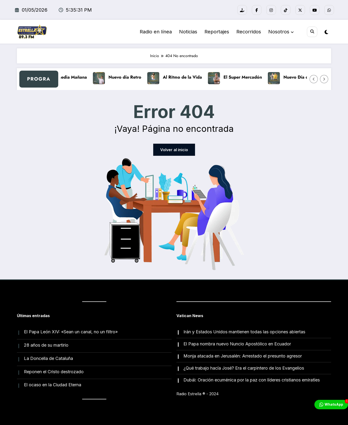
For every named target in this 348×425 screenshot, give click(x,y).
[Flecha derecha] (324, 79)
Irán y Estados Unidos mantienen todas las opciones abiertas (244, 331)
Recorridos (248, 32)
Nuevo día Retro (130, 77)
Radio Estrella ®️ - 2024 (197, 393)
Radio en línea (156, 32)
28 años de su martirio (46, 345)
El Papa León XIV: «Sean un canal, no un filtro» (71, 331)
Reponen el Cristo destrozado (54, 371)
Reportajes (216, 32)
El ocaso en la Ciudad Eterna (52, 384)
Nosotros (281, 32)
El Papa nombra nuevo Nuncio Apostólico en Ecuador (237, 343)
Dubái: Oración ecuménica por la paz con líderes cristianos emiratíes (251, 379)
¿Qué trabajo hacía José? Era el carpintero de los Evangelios (243, 368)
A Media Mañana (75, 77)
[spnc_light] (326, 32)
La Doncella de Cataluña (48, 358)
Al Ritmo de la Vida (187, 77)
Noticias (188, 32)
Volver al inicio (174, 149)
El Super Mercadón (248, 77)
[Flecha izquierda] (314, 79)
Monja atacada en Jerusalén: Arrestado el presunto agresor (242, 355)
